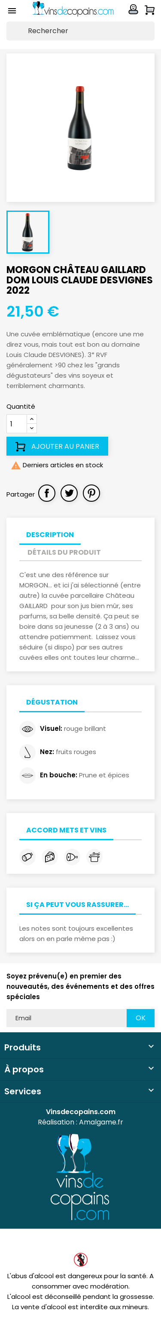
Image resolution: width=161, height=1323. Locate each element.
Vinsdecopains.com (80, 1112)
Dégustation (52, 702)
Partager (47, 493)
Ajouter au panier (57, 446)
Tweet (69, 493)
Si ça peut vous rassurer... (77, 905)
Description (50, 535)
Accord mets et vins (66, 830)
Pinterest (91, 493)
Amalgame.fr (101, 1122)
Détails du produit (64, 552)
